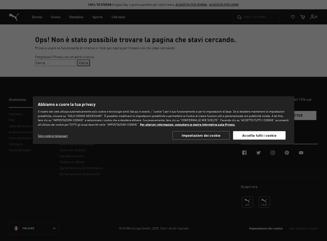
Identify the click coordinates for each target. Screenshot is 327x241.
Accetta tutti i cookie (259, 135)
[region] (163, 120)
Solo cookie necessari (53, 136)
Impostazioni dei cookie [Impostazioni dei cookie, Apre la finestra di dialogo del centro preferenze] (201, 135)
